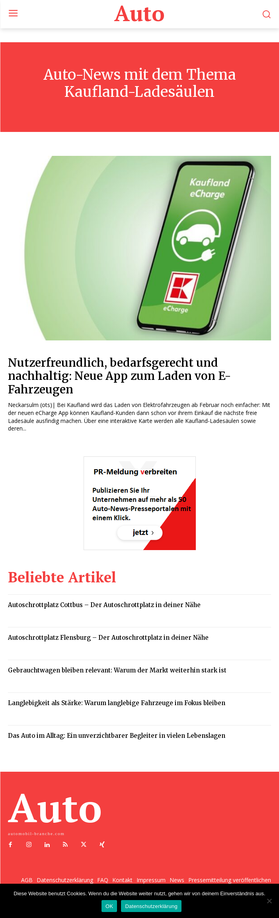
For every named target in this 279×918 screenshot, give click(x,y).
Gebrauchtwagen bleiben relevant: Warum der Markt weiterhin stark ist (117, 670)
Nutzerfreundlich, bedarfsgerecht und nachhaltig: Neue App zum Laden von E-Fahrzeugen (119, 376)
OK (109, 906)
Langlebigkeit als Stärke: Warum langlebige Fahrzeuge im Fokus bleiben (116, 703)
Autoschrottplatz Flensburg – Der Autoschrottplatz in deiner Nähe (108, 637)
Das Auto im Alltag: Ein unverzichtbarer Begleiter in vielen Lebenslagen (116, 735)
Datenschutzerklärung (151, 906)
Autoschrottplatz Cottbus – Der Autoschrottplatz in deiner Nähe (104, 605)
